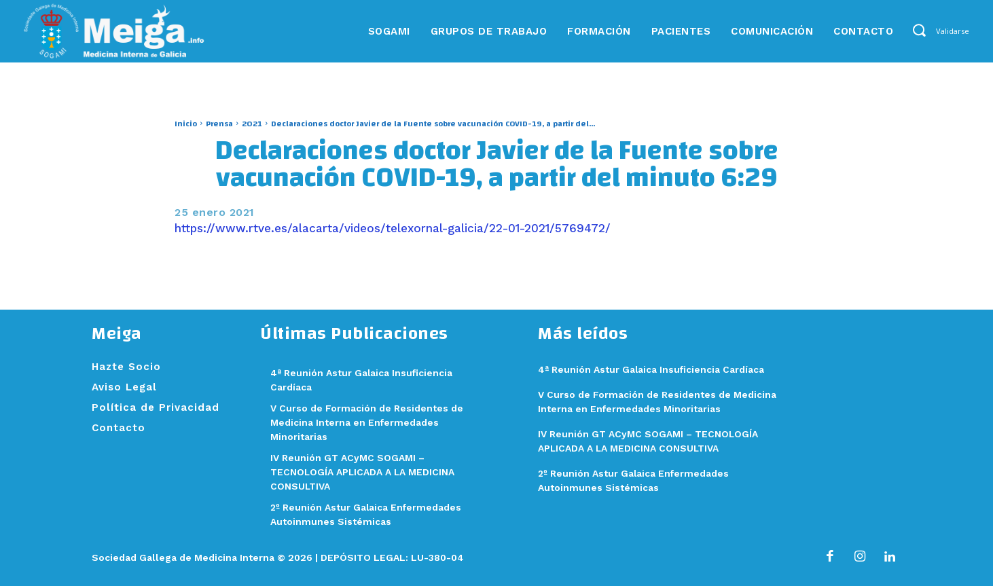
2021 (252, 123)
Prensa (219, 123)
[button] (918, 30)
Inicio (186, 123)
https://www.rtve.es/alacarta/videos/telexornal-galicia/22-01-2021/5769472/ (393, 228)
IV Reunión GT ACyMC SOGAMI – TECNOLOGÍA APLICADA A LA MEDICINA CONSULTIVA (369, 472)
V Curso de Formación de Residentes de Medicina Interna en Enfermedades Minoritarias (372, 422)
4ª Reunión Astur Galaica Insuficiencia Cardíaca (659, 369)
